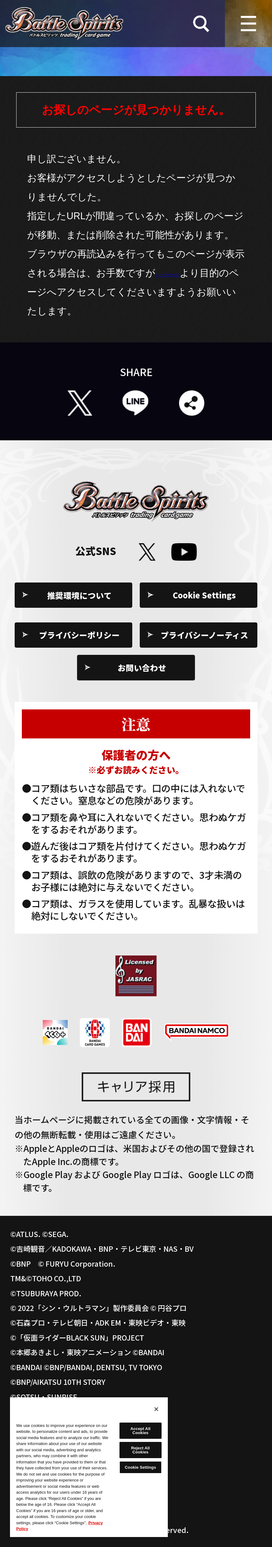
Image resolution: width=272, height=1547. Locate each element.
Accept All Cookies (140, 1430)
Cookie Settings (204, 595)
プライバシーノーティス (204, 635)
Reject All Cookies (140, 1450)
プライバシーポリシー (79, 635)
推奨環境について (79, 595)
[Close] (156, 1409)
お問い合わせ (142, 667)
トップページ (185, 273)
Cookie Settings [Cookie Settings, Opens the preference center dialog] (140, 1467)
